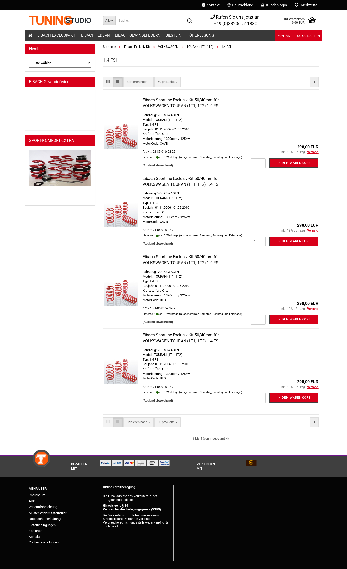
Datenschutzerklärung (45, 519)
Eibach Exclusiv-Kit (56, 35)
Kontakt (211, 5)
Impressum (37, 495)
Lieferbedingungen (42, 525)
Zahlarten (35, 531)
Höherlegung (200, 35)
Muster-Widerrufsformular (47, 513)
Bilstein (173, 35)
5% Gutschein (308, 36)
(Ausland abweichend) (158, 165)
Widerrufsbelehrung (43, 507)
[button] (240, 5)
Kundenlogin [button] (274, 5)
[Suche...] (109, 20)
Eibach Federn (95, 35)
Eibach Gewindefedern (137, 35)
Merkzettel (307, 5)
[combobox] (138, 82)
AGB (32, 501)
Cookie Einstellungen (44, 542)
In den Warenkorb (293, 163)
